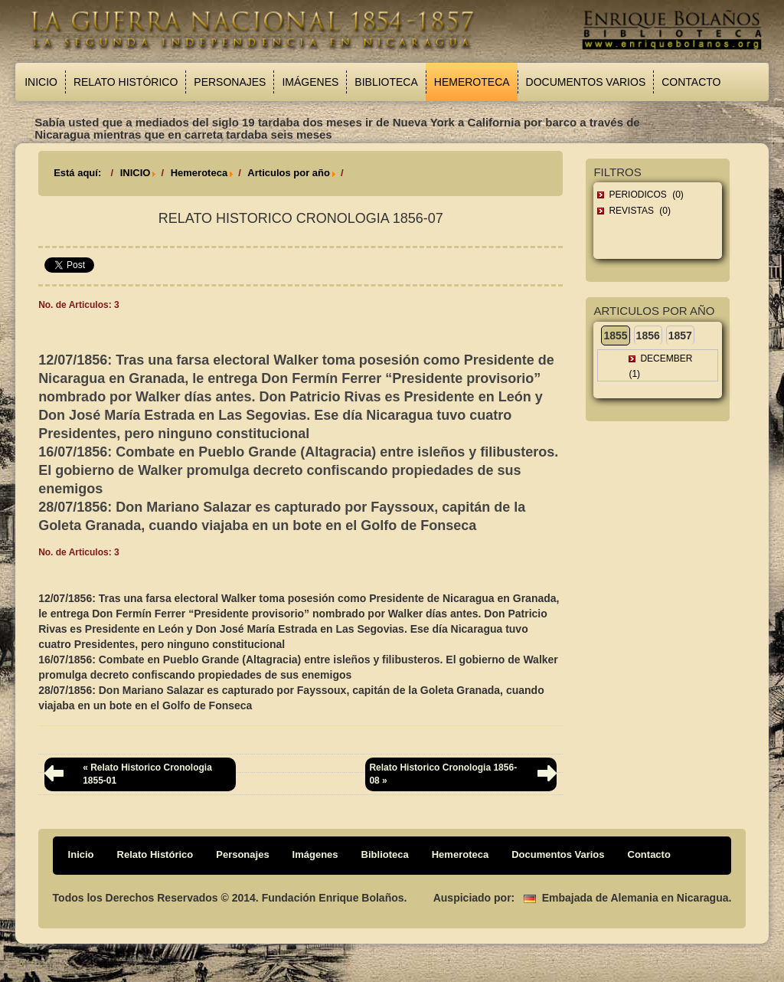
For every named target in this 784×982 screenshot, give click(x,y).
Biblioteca (385, 82)
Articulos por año (288, 172)
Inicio (40, 82)
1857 (680, 335)
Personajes (230, 82)
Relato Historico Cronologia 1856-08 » (443, 774)
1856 (648, 335)
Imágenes (310, 82)
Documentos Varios (586, 82)
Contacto (691, 82)
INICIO (135, 172)
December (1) (660, 366)
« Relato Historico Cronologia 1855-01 (147, 774)
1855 (615, 335)
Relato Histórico (126, 82)
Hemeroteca (472, 82)
